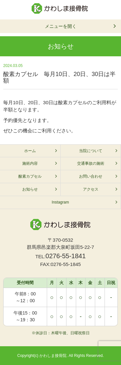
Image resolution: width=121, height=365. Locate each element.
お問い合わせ (90, 176)
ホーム (30, 151)
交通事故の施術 (90, 163)
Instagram (60, 202)
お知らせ (30, 189)
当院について (90, 151)
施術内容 (30, 163)
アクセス (90, 189)
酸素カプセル (30, 176)
